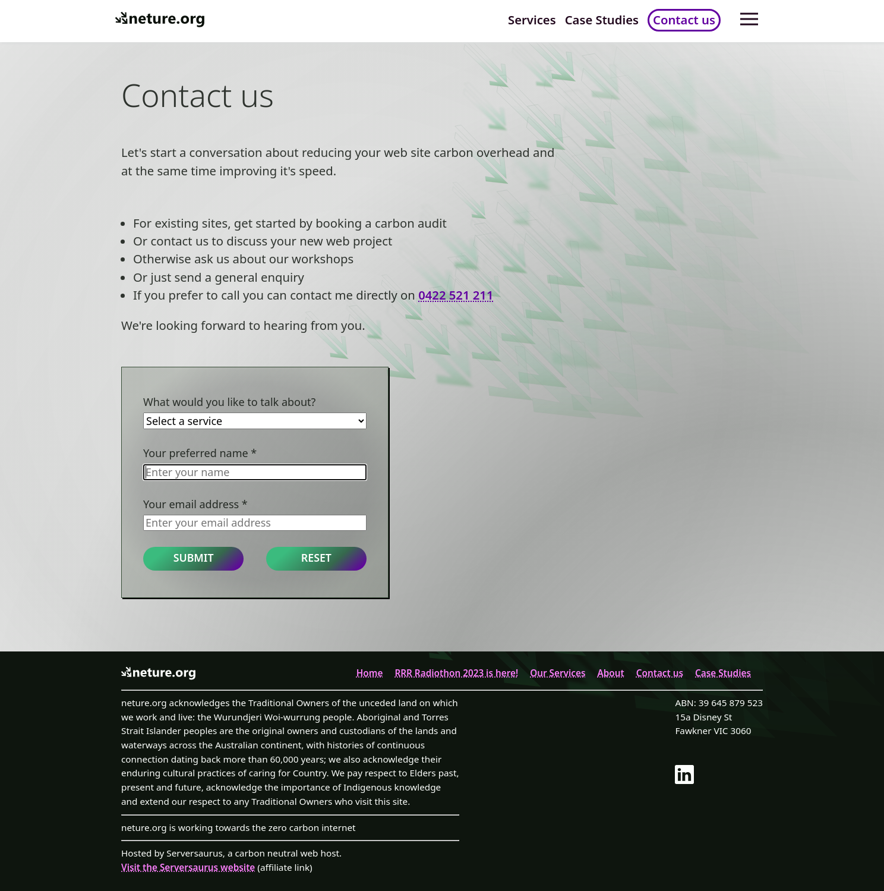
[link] (716, 776)
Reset (316, 557)
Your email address (195, 504)
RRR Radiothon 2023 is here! (456, 673)
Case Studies (602, 19)
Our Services (557, 673)
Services (532, 19)
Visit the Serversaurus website (188, 867)
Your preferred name (200, 453)
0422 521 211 (455, 294)
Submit (193, 557)
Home (369, 673)
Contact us (684, 19)
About (610, 673)
